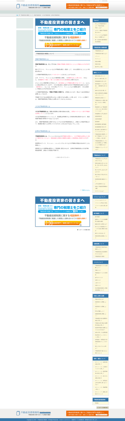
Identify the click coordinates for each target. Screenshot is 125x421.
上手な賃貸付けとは (100, 183)
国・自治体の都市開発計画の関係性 (101, 40)
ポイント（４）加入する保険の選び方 (101, 377)
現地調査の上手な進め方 (101, 113)
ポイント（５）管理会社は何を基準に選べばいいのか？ (101, 382)
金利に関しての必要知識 (101, 332)
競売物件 (97, 121)
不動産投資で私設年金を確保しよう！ (101, 248)
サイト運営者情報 (103, 0)
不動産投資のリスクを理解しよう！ (101, 266)
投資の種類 (98, 61)
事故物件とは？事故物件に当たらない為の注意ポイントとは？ (101, 109)
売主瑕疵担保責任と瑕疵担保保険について (101, 289)
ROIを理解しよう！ (100, 311)
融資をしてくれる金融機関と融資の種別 (101, 220)
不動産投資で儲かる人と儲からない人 (101, 352)
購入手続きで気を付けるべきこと (101, 175)
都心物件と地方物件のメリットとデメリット (101, 130)
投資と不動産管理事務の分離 (101, 187)
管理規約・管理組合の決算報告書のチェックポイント (101, 341)
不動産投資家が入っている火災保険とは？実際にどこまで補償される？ (101, 142)
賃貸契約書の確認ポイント (101, 180)
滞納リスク (98, 270)
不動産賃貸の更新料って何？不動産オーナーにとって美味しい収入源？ (101, 136)
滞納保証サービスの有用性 (101, 274)
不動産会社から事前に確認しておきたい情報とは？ (101, 102)
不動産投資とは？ (99, 51)
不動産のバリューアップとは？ (101, 148)
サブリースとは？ (99, 191)
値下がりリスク (99, 277)
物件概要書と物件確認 (100, 124)
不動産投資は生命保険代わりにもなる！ (101, 252)
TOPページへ (86, 190)
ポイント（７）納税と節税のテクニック (101, 393)
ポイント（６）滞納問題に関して (101, 388)
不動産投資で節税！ (100, 256)
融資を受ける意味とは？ (101, 224)
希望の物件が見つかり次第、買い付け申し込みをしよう (101, 165)
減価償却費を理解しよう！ (100, 315)
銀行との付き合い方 (100, 233)
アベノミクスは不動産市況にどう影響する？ (101, 36)
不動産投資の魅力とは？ (101, 53)
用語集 (96, 403)
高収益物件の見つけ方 (100, 81)
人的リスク (98, 282)
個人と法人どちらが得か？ (100, 347)
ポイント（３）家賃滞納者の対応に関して (101, 372)
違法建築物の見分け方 (100, 127)
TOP (17, 15)
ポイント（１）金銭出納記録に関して (101, 363)
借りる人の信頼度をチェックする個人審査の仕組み (101, 228)
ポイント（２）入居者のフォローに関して (101, 367)
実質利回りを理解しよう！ (100, 307)
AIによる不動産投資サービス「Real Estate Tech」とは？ (101, 25)
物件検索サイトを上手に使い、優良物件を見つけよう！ (101, 85)
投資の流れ (98, 64)
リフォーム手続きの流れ (101, 203)
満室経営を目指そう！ (100, 97)
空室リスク (98, 285)
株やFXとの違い (99, 66)
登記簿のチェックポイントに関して (101, 336)
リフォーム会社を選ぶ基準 (101, 206)
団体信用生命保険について (101, 237)
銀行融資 (97, 216)
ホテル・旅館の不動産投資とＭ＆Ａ (101, 31)
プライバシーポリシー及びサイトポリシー (88, 0)
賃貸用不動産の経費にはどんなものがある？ (101, 328)
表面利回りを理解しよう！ (100, 303)
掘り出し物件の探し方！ (101, 78)
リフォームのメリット (100, 200)
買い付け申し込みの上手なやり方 (101, 171)
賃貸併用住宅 (98, 116)
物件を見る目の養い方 (100, 90)
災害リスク (98, 280)
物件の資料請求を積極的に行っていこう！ (101, 94)
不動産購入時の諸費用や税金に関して (101, 319)
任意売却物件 (98, 119)
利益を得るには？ (99, 299)
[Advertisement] (62, 172)
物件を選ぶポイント (100, 76)
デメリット (98, 58)
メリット (97, 56)
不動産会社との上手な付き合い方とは (101, 159)
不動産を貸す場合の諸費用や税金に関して (101, 324)
